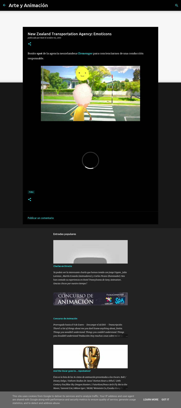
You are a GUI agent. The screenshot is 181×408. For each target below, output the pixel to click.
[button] (29, 44)
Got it (165, 399)
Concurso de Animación (65, 318)
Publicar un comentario (41, 218)
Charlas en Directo (62, 266)
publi (31, 192)
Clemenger (85, 53)
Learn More (150, 399)
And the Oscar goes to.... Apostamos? (72, 371)
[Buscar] (177, 5)
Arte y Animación (28, 5)
